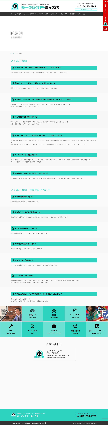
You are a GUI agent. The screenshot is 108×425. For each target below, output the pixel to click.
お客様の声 (54, 14)
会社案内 (72, 14)
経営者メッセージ (22, 14)
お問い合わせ (81, 14)
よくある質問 (63, 14)
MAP (43, 423)
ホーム (13, 14)
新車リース (33, 14)
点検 (46, 14)
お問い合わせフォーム (86, 9)
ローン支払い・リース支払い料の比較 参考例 (27, 162)
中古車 (41, 14)
